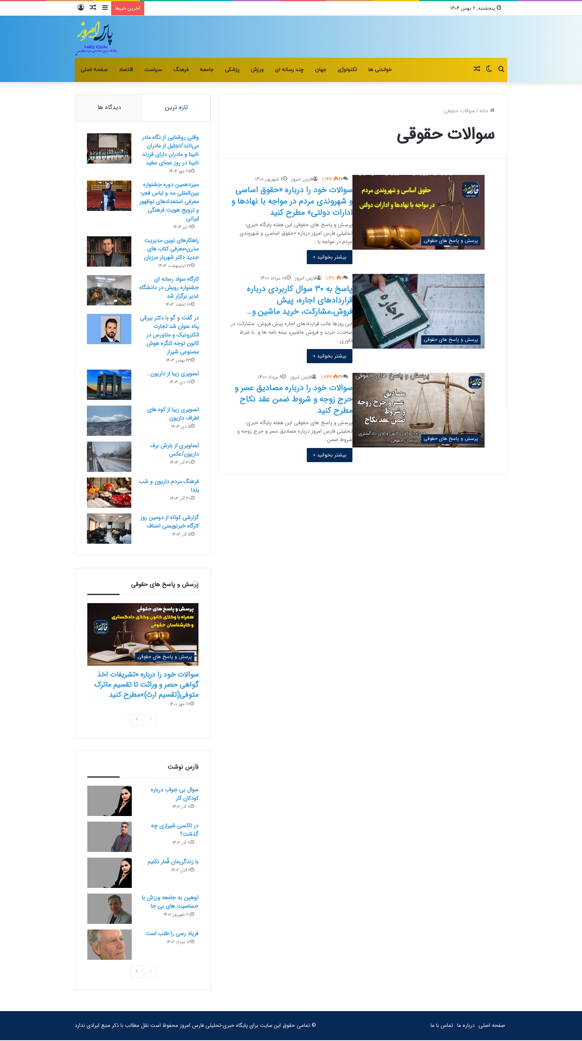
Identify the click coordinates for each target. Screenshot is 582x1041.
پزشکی (232, 70)
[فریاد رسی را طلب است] (109, 945)
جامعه (206, 70)
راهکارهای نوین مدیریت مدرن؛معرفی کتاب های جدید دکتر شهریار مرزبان (170, 249)
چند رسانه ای (289, 70)
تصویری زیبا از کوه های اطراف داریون (172, 414)
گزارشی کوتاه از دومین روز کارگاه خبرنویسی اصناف (169, 522)
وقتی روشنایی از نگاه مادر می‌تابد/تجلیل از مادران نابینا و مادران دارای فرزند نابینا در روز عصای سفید (169, 150)
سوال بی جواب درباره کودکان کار (174, 794)
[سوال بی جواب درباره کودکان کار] (109, 802)
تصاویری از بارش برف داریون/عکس (174, 450)
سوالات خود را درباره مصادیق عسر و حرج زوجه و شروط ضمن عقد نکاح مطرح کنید (293, 399)
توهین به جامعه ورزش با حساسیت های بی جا (170, 902)
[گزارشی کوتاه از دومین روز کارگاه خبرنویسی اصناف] (109, 529)
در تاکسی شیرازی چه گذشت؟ (174, 830)
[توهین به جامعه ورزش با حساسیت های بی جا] (109, 909)
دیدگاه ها (109, 107)
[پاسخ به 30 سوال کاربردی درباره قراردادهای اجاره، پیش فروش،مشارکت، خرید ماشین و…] (418, 311)
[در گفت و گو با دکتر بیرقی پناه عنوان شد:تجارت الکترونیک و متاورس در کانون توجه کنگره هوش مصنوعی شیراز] (109, 329)
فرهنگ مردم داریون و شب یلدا (168, 486)
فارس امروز (302, 179)
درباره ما (465, 1026)
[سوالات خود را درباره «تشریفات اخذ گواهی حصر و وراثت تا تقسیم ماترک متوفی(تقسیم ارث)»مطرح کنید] (142, 635)
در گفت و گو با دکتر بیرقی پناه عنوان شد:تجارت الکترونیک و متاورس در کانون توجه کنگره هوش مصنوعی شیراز (168, 335)
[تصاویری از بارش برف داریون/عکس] (109, 457)
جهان (320, 70)
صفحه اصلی (94, 70)
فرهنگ (180, 70)
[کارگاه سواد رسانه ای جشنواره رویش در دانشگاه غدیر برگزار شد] (109, 290)
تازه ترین (176, 107)
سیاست (153, 70)
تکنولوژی (347, 70)
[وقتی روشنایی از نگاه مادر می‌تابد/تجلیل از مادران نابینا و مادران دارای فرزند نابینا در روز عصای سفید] (109, 149)
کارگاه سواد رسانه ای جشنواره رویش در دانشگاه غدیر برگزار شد (168, 288)
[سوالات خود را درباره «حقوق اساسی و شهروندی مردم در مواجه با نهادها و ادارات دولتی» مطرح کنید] (418, 212)
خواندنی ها (380, 70)
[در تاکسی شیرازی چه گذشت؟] (109, 837)
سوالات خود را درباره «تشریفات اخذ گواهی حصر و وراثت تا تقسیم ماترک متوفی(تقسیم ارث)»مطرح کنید (146, 685)
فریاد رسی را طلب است (172, 934)
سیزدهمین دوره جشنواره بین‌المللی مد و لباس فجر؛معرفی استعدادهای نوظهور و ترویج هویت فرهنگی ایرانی (168, 202)
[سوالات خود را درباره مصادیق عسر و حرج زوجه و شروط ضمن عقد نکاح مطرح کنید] (418, 410)
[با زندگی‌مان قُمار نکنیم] (109, 873)
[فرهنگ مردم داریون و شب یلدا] (109, 493)
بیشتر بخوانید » (329, 257)
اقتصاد (126, 70)
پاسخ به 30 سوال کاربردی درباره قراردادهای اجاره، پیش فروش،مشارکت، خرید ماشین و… (299, 300)
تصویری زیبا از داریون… (172, 374)
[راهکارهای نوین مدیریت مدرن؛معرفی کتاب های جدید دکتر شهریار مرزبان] (109, 252)
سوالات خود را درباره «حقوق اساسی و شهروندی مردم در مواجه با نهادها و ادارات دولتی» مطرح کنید (291, 201)
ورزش (257, 70)
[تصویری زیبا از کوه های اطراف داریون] (109, 421)
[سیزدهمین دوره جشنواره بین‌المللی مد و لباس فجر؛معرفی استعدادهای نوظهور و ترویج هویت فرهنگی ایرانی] (109, 196)
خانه (487, 111)
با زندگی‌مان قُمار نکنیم (173, 862)
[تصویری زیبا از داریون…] (109, 385)
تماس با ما (441, 1026)
